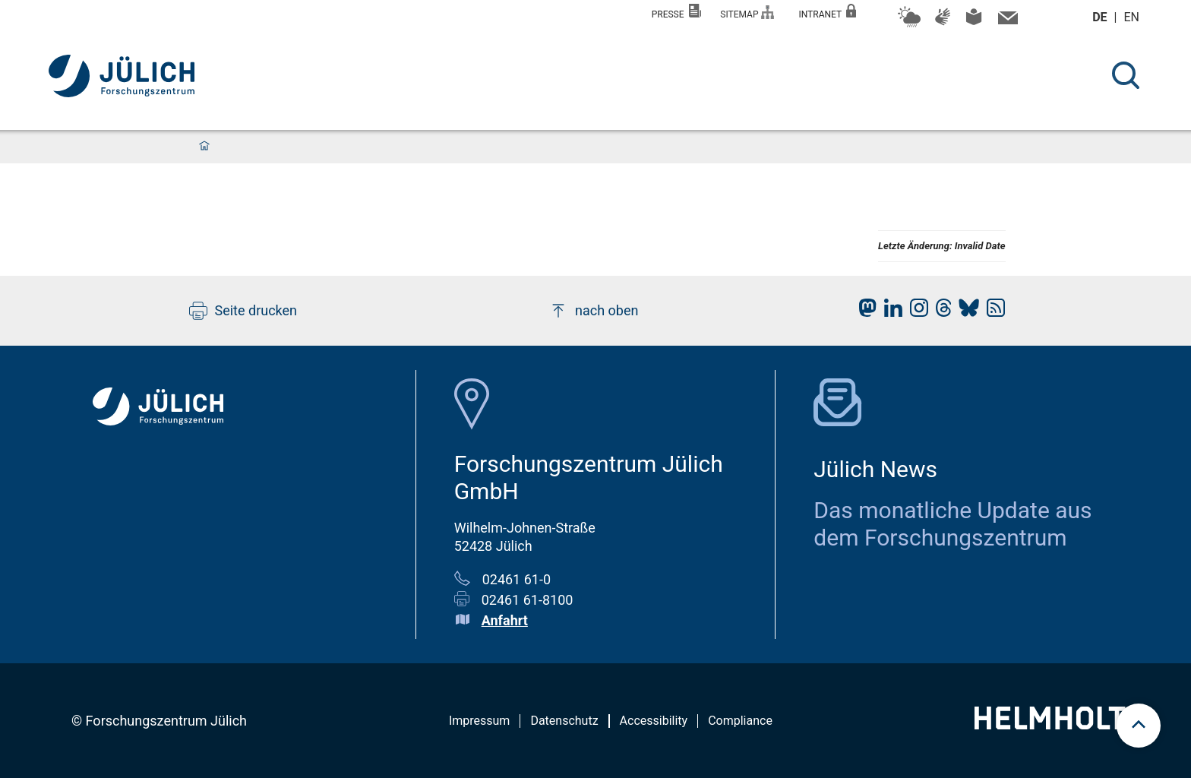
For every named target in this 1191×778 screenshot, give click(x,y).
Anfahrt (505, 620)
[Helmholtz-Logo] (1058, 724)
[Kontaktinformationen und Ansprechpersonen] (1006, 21)
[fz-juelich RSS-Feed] (992, 312)
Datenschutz (564, 720)
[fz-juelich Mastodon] (863, 312)
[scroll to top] (1139, 726)
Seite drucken (243, 311)
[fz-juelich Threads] (940, 312)
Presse (677, 12)
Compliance (740, 720)
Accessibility (654, 720)
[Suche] (1125, 75)
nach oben (593, 311)
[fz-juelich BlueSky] (965, 312)
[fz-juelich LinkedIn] (889, 312)
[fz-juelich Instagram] (915, 312)
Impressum (479, 720)
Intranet (827, 12)
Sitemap (747, 12)
